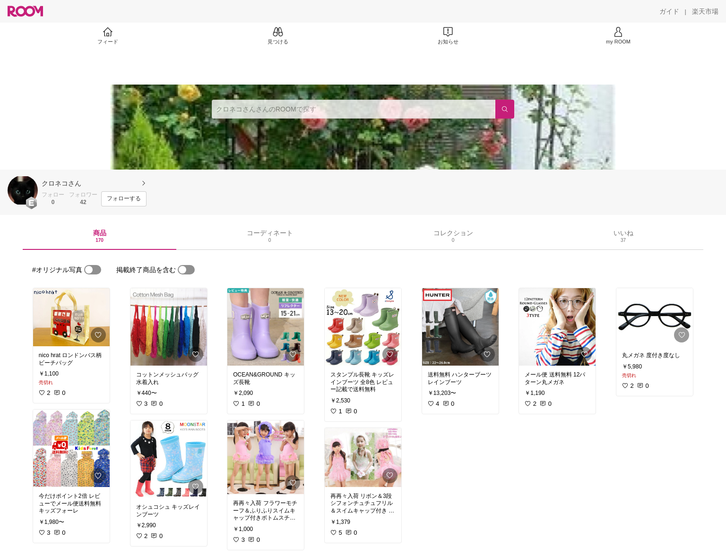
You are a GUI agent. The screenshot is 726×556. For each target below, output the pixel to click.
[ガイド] (669, 11)
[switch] (92, 269)
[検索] (504, 109)
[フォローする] (124, 198)
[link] (71, 317)
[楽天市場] (705, 11)
